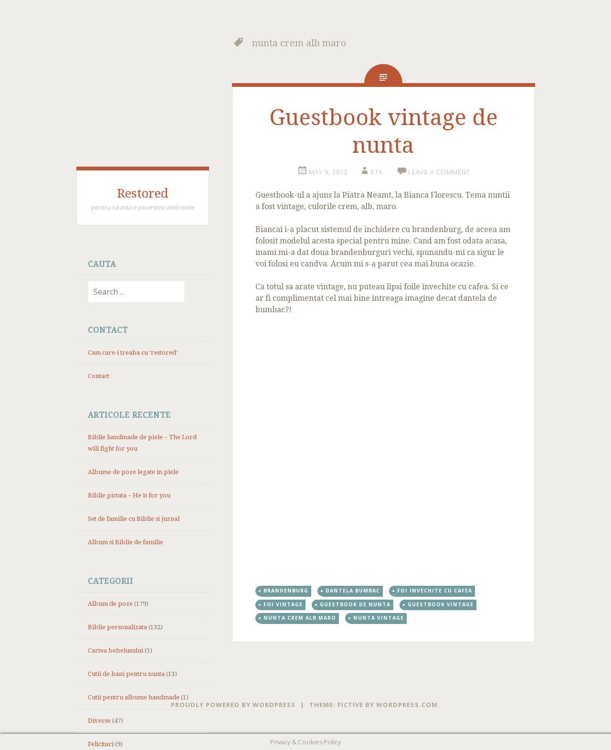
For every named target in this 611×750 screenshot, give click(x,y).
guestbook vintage (441, 604)
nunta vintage (378, 617)
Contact (98, 376)
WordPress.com (407, 704)
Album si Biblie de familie (125, 542)
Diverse (99, 720)
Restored (143, 193)
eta (377, 172)
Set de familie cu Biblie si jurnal (133, 518)
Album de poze (110, 603)
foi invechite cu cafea (434, 590)
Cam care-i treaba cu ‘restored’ (133, 352)
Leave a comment (439, 172)
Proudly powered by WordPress (233, 704)
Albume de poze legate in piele (133, 471)
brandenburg (285, 590)
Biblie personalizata (117, 627)
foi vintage (283, 604)
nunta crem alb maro (299, 617)
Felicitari (101, 744)
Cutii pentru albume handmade (133, 697)
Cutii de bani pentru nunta (126, 673)
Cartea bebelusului (115, 650)
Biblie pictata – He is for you (129, 495)
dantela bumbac (353, 590)
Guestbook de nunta (355, 604)
